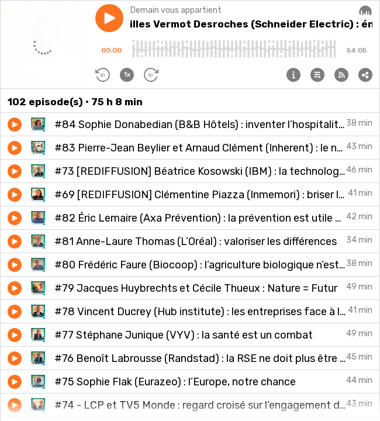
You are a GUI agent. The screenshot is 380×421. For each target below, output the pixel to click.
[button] (109, 18)
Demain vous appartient (176, 10)
